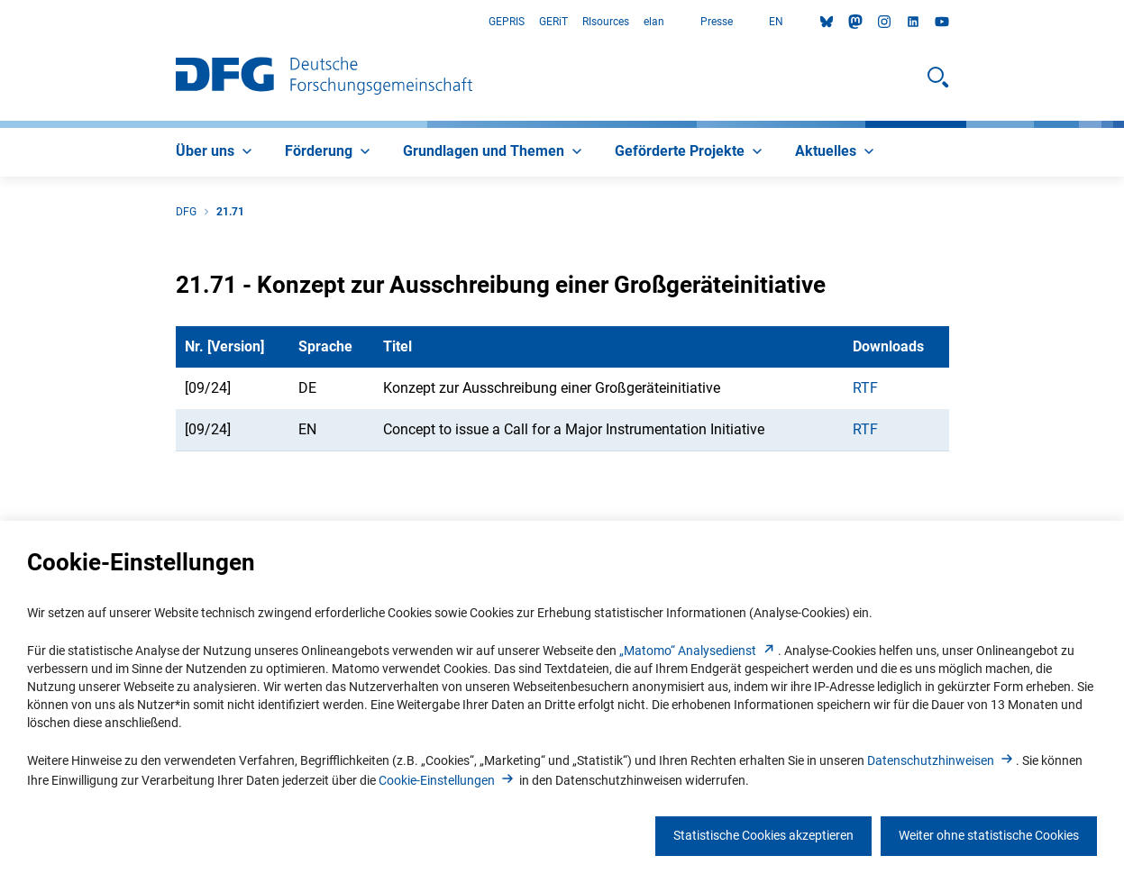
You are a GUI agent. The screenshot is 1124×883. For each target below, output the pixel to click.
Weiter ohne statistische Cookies (989, 835)
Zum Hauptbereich (0, 22)
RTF (865, 387)
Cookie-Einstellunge (447, 780)
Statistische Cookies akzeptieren (763, 835)
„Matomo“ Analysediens (698, 650)
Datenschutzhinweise (941, 760)
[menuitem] (216, 152)
